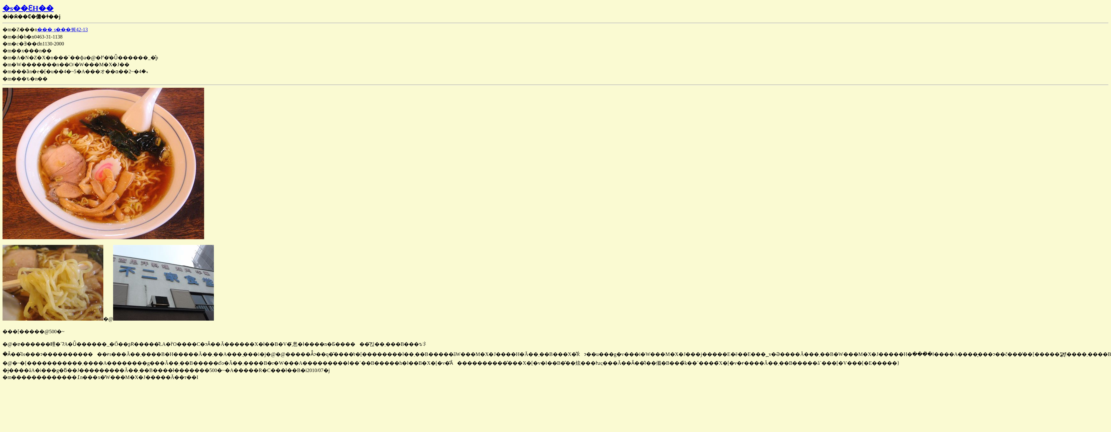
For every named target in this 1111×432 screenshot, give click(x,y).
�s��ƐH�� (28, 8)
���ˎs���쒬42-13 (62, 29)
